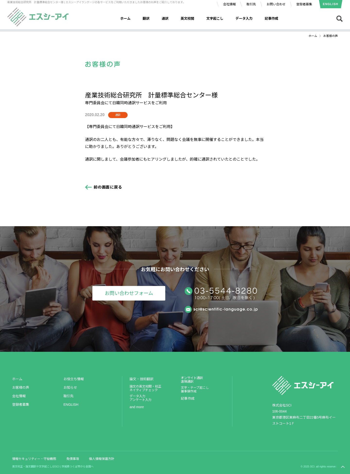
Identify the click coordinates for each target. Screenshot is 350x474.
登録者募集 (304, 4)
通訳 (165, 18)
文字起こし (214, 18)
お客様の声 (20, 387)
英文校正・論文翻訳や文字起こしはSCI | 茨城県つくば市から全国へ (53, 466)
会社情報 (229, 4)
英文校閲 (187, 18)
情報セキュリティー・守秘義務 (34, 459)
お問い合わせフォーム (129, 293)
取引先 (251, 4)
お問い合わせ (276, 4)
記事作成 (271, 18)
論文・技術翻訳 (141, 379)
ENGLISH (330, 4)
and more (137, 407)
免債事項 (72, 459)
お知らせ (70, 387)
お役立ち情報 (73, 379)
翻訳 (146, 18)
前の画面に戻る (108, 187)
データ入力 (244, 18)
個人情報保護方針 (101, 459)
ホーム (125, 18)
